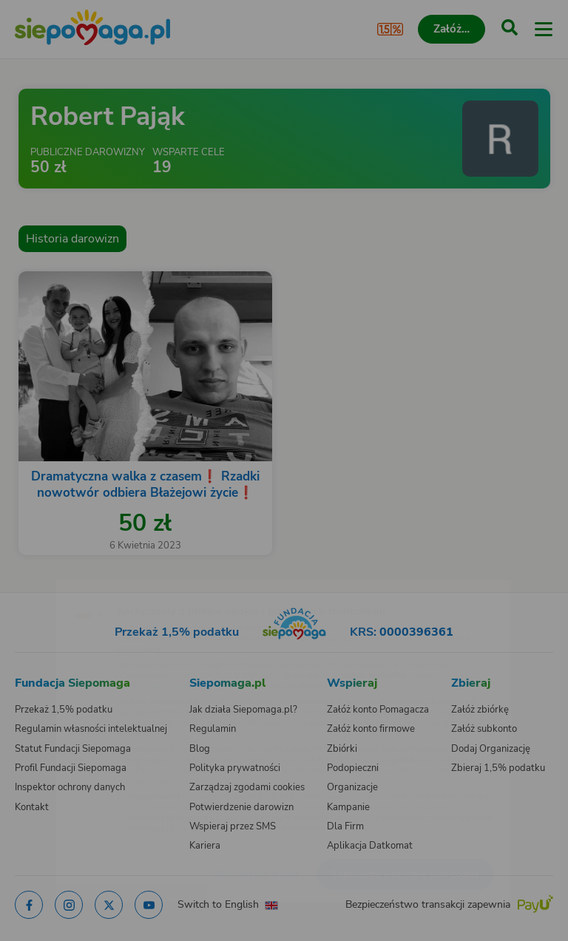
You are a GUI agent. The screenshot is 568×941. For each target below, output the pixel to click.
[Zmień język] (41, 582)
